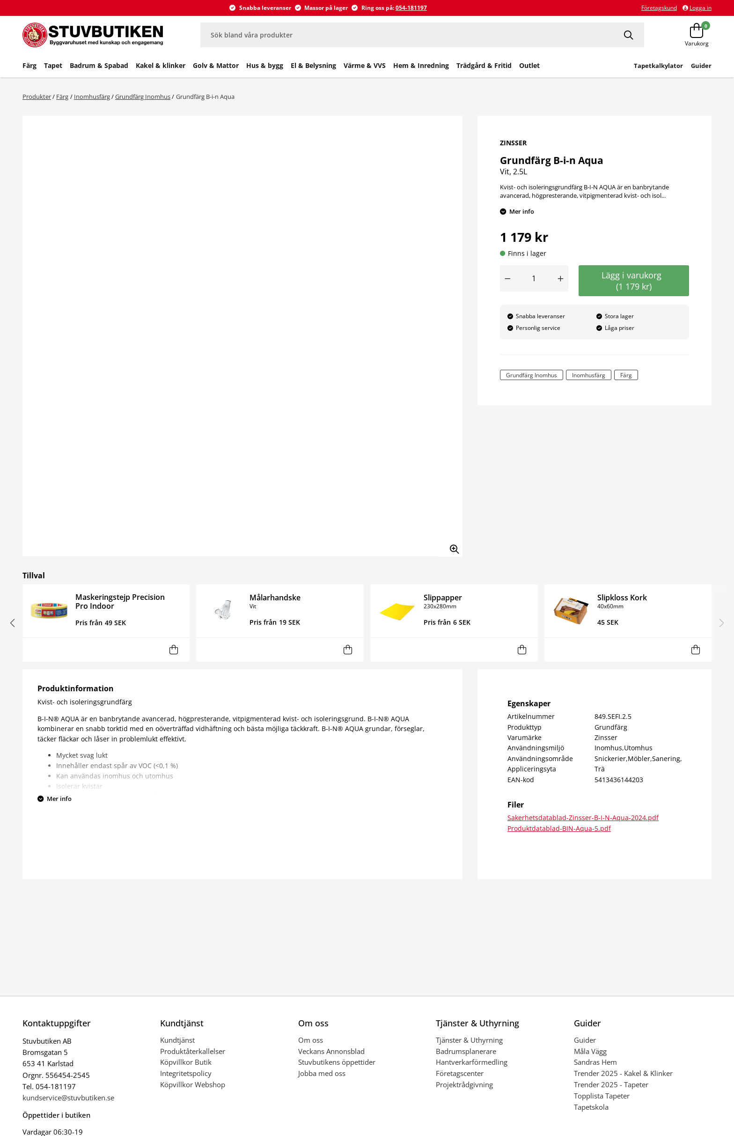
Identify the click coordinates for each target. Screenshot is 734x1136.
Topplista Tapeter (602, 1095)
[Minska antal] (507, 278)
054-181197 (411, 8)
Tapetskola (591, 1107)
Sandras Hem (595, 1062)
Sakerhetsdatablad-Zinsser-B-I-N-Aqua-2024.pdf (583, 817)
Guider (585, 1040)
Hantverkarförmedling (471, 1062)
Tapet (53, 65)
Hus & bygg (264, 65)
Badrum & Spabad (99, 65)
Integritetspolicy (186, 1073)
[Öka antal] (560, 278)
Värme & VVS (365, 65)
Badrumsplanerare (466, 1051)
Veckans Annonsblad (331, 1051)
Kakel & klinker (160, 65)
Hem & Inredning (421, 65)
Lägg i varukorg (634, 280)
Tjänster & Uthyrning (469, 1040)
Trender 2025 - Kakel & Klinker (623, 1073)
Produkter (36, 96)
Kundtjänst (177, 1040)
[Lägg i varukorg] (174, 650)
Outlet (529, 65)
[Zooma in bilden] (451, 545)
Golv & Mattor (216, 65)
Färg (29, 65)
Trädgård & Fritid (484, 65)
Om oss (310, 1040)
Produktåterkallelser (192, 1051)
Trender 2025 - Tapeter (611, 1084)
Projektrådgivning (464, 1084)
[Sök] (629, 34)
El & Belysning (313, 65)
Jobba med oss (321, 1073)
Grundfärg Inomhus (142, 96)
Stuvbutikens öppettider (336, 1062)
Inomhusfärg (92, 96)
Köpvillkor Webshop (192, 1084)
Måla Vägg (590, 1051)
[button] (12, 623)
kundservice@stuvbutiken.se (68, 1097)
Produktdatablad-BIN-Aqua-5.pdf (559, 828)
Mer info (521, 211)
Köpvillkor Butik (186, 1062)
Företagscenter (460, 1073)
